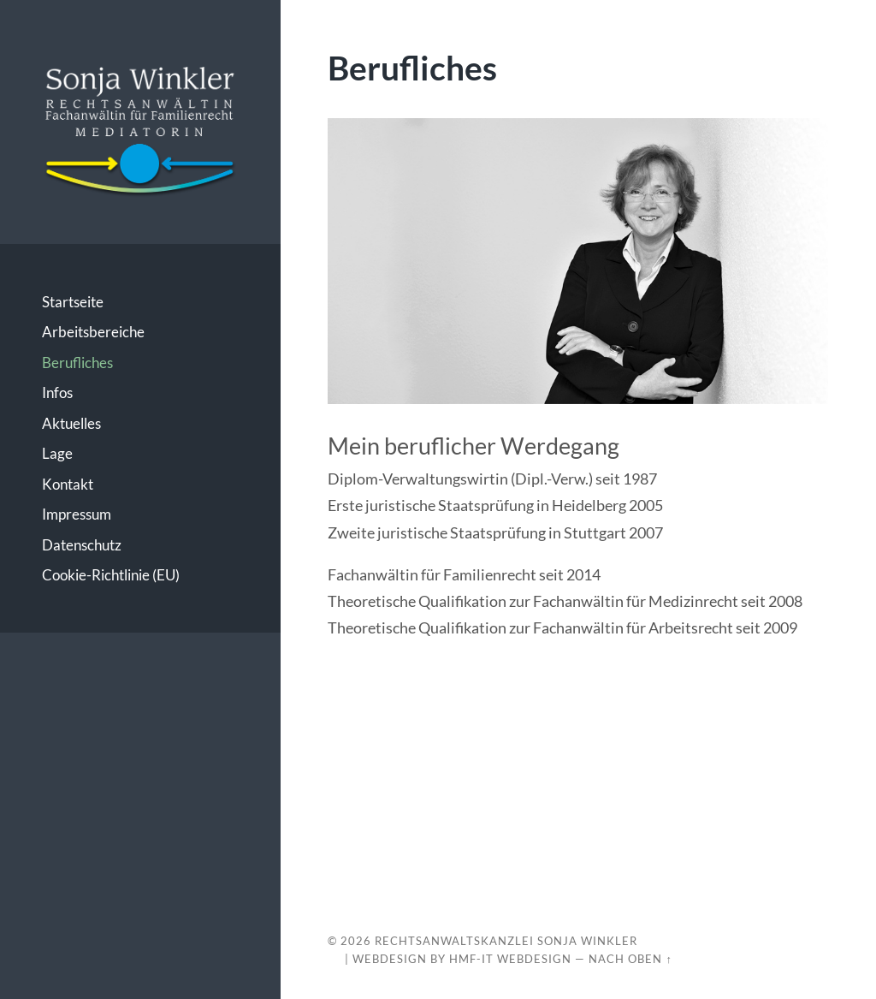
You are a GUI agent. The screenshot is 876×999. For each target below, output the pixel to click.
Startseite (73, 302)
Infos (57, 392)
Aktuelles (71, 423)
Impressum (76, 514)
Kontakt (67, 484)
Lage (57, 453)
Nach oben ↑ (630, 959)
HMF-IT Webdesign (510, 959)
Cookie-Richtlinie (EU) (111, 575)
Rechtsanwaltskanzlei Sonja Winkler (506, 941)
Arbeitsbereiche (93, 332)
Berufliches (77, 363)
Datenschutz (81, 545)
